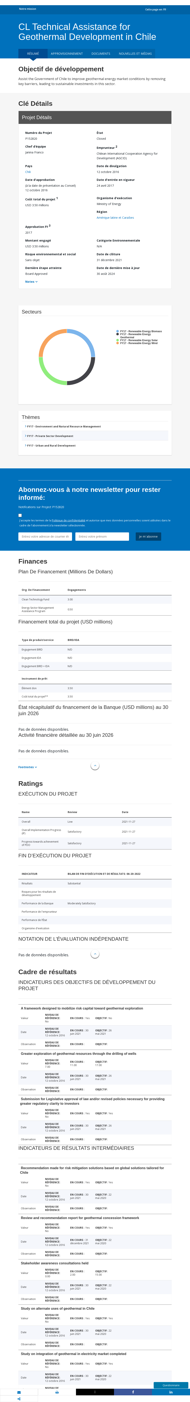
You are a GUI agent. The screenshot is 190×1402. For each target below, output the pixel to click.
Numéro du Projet (38, 133)
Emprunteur (107, 147)
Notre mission (27, 9)
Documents (100, 54)
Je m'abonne (148, 536)
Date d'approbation (40, 180)
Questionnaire (171, 1385)
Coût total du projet (41, 198)
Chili (28, 172)
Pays (28, 166)
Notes (29, 282)
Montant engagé (38, 240)
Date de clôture (108, 254)
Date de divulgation (112, 166)
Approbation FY (38, 226)
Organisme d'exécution (114, 198)
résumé (33, 54)
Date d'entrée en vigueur (116, 180)
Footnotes (26, 767)
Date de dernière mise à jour (118, 268)
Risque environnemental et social (50, 254)
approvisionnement (67, 54)
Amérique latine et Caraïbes (115, 218)
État (100, 133)
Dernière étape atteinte (43, 268)
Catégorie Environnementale (118, 240)
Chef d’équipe (35, 146)
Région (102, 212)
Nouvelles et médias (135, 54)
